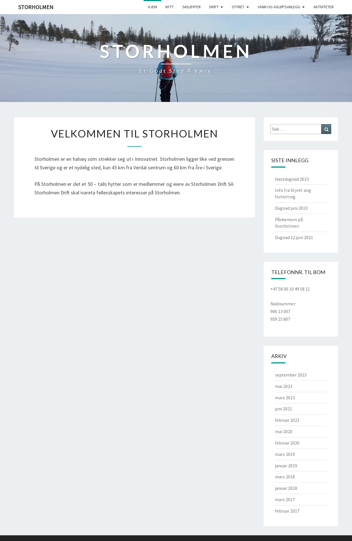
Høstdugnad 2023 (292, 179)
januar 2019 (286, 465)
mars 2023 (285, 397)
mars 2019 (285, 454)
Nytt (169, 6)
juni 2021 (283, 409)
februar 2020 (287, 443)
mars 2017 (285, 499)
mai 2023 (283, 386)
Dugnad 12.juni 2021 (294, 237)
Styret (238, 6)
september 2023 (291, 375)
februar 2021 (287, 420)
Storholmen (35, 7)
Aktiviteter (323, 6)
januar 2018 (286, 488)
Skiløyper (191, 6)
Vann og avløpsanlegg (279, 6)
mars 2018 (285, 477)
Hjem (152, 6)
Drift (214, 6)
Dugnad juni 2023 (291, 208)
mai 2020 (283, 431)
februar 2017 (287, 511)
